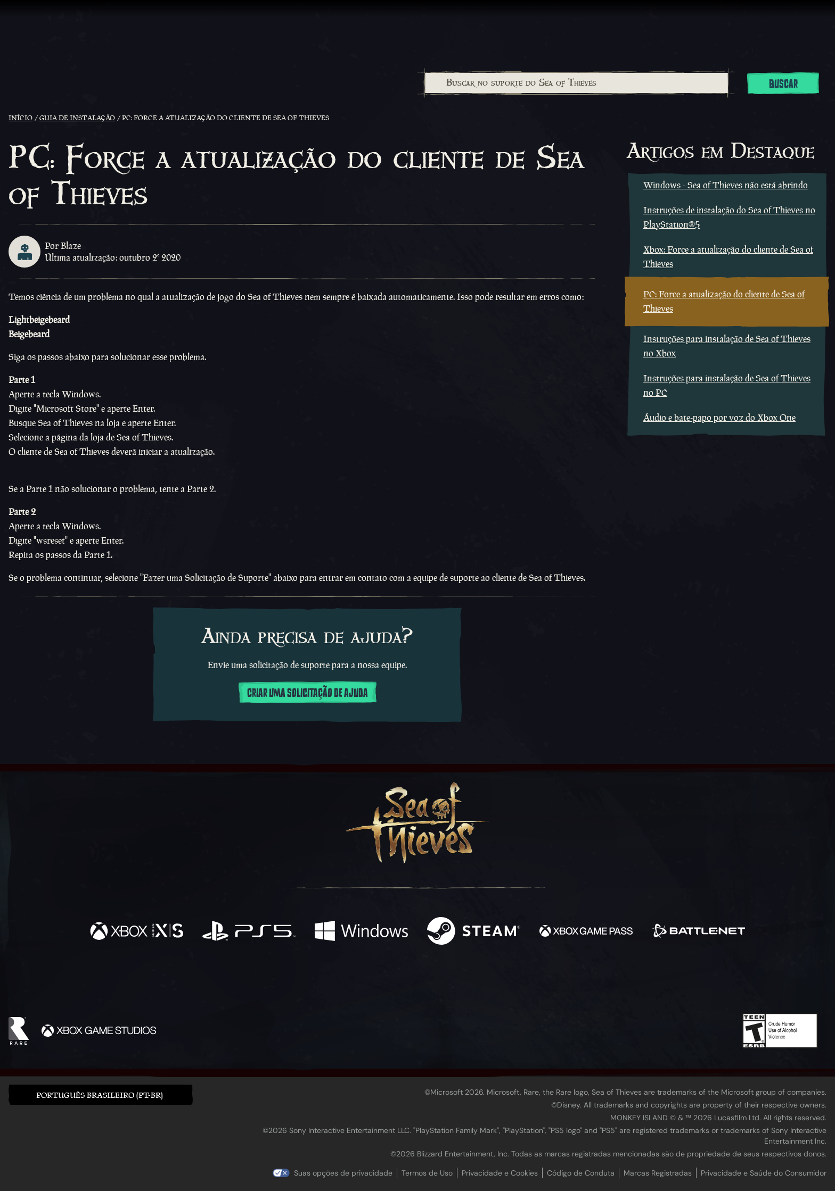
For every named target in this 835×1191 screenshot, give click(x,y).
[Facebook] (311, 981)
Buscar (783, 84)
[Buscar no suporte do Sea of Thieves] (576, 83)
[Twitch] (369, 983)
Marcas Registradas (658, 1173)
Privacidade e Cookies (500, 1173)
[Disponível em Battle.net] (698, 932)
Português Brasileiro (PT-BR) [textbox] (99, 1095)
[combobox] (576, 83)
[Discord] (460, 984)
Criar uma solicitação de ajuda (307, 693)
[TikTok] (490, 983)
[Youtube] (414, 982)
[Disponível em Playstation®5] (249, 932)
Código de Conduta (581, 1173)
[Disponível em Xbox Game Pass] (586, 932)
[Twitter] (338, 982)
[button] (101, 1094)
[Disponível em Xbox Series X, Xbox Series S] (136, 932)
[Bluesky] (520, 984)
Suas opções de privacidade (343, 1173)
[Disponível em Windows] (361, 932)
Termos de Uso (427, 1173)
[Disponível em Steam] (473, 932)
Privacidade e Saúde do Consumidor (763, 1173)
